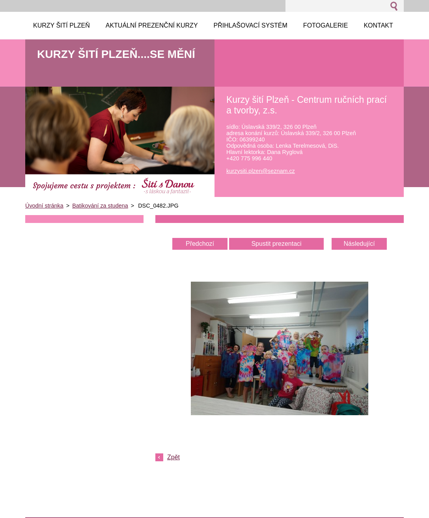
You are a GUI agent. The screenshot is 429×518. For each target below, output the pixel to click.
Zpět (173, 457)
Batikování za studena (100, 205)
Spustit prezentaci (276, 243)
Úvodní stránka (44, 205)
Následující (359, 243)
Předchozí (200, 243)
